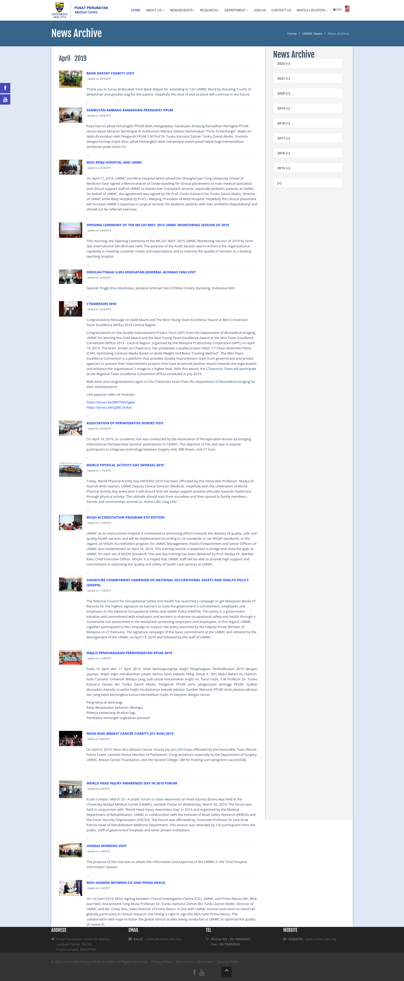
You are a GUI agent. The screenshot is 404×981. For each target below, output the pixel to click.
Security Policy (228, 961)
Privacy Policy (161, 961)
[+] (279, 183)
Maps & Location (312, 10)
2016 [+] (283, 153)
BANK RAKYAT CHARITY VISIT (110, 73)
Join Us (260, 10)
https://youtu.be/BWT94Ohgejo (111, 402)
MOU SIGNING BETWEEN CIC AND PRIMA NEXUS (126, 882)
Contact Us (281, 10)
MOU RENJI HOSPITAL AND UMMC (114, 162)
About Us (155, 10)
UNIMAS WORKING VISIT (107, 845)
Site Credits (184, 961)
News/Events (182, 10)
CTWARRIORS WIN (101, 303)
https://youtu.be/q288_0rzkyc (109, 407)
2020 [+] (283, 93)
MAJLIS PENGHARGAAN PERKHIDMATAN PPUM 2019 (129, 652)
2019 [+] (283, 108)
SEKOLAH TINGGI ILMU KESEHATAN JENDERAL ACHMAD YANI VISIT (141, 272)
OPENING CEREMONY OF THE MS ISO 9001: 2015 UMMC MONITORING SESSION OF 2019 (158, 225)
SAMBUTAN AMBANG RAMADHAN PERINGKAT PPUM (130, 110)
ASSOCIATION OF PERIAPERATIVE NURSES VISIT (125, 423)
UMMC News (312, 33)
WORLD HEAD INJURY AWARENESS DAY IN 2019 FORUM (132, 783)
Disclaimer (205, 961)
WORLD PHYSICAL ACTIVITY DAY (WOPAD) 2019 (125, 465)
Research (209, 10)
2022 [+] (283, 63)
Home (135, 10)
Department (237, 10)
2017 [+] (283, 138)
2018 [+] (283, 123)
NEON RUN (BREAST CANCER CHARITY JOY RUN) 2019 (130, 733)
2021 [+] (283, 78)
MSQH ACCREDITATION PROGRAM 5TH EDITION (126, 517)
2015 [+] (283, 168)
